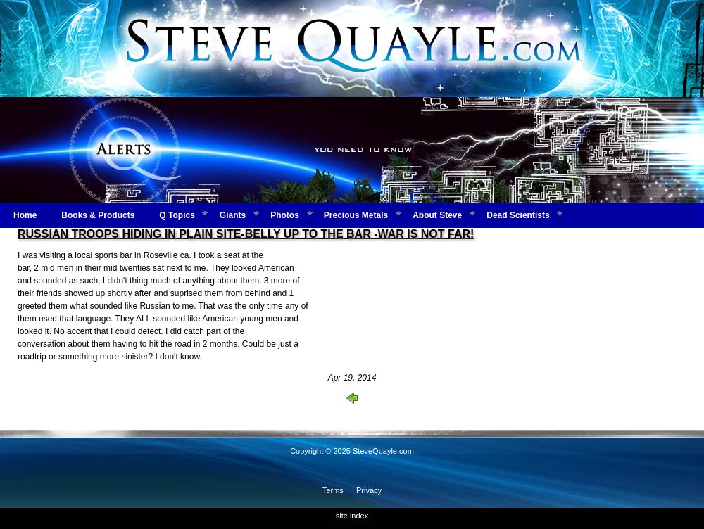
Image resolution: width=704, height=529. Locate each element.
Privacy (369, 490)
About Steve (437, 215)
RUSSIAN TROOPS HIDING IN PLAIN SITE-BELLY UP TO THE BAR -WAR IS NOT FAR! (246, 234)
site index (352, 515)
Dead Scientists (517, 215)
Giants (233, 215)
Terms (333, 490)
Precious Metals (356, 215)
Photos (284, 215)
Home (25, 215)
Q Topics (176, 215)
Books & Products (97, 215)
